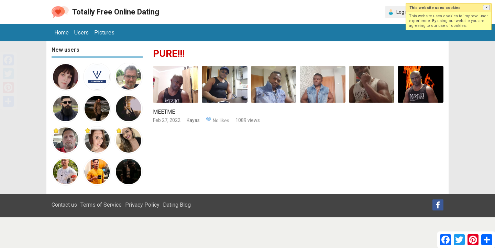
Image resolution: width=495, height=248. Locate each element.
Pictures (104, 32)
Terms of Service (101, 205)
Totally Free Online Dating (115, 12)
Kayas (193, 120)
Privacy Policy (142, 205)
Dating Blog (177, 205)
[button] (486, 7)
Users (81, 32)
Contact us (64, 205)
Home (61, 32)
